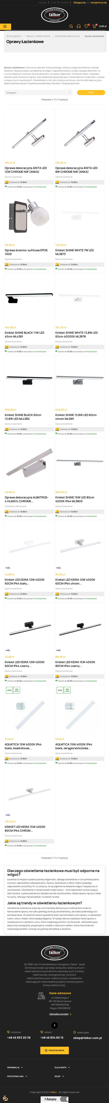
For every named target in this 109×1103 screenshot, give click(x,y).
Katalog (42, 2)
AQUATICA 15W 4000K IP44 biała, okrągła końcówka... (73, 746)
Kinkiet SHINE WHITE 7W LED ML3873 (74, 252)
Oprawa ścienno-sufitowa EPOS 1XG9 (26, 252)
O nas (53, 2)
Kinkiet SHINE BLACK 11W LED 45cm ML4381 (24, 334)
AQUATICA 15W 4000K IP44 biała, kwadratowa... (23, 746)
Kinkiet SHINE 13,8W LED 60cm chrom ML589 (76, 417)
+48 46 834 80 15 (51, 1037)
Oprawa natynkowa (13, 259)
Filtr (91, 92)
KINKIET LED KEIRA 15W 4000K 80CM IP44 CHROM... (25, 828)
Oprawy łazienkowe (14, 67)
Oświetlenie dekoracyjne (15, 506)
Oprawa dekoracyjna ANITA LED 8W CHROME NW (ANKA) (76, 170)
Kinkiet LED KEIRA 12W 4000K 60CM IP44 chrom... (75, 581)
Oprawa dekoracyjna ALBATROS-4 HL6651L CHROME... (27, 499)
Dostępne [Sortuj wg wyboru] (39, 92)
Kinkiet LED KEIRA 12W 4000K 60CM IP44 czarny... (25, 664)
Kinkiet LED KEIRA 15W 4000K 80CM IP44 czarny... (75, 664)
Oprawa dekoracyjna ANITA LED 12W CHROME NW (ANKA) (26, 170)
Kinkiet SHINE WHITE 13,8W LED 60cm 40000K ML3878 (76, 334)
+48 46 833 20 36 (19, 1037)
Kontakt (64, 2)
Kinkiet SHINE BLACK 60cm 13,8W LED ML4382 (23, 417)
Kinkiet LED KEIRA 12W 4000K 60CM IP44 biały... (25, 581)
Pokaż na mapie (56, 1050)
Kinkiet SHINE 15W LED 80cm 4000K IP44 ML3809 (74, 499)
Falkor (53, 1092)
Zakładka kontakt (59, 1014)
